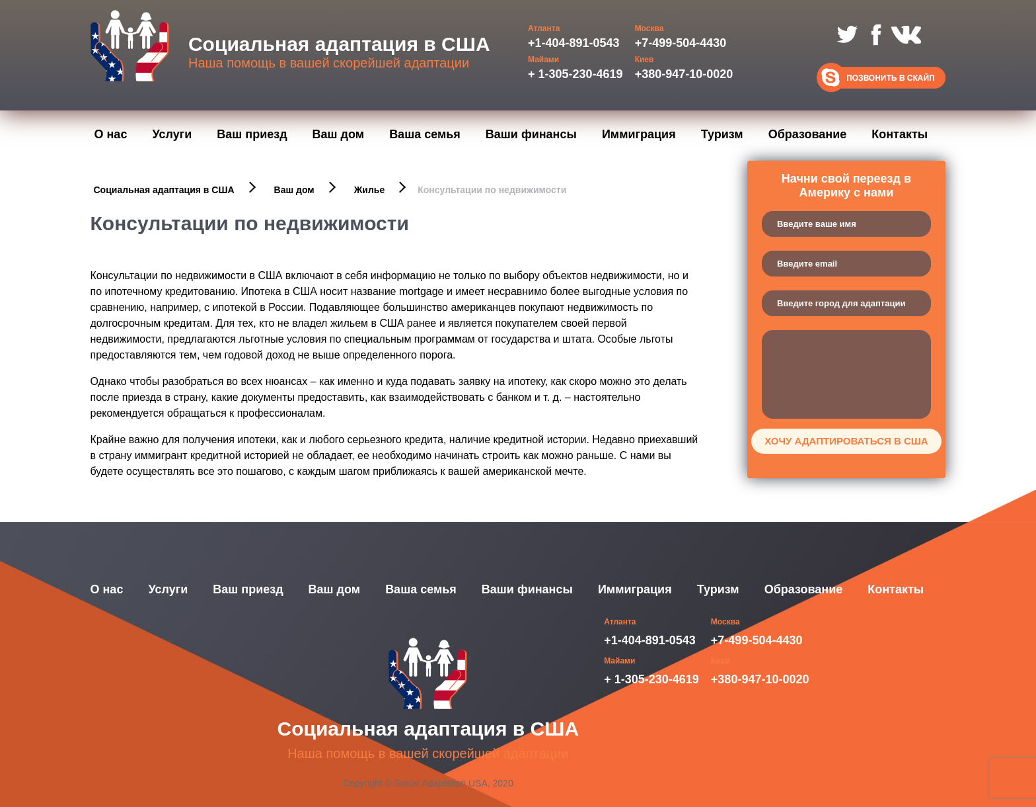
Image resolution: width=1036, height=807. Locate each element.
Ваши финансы (531, 134)
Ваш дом (339, 134)
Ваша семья (425, 134)
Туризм (722, 134)
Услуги (172, 134)
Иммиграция (639, 134)
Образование (807, 134)
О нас (111, 134)
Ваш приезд (252, 134)
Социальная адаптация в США (164, 190)
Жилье (369, 190)
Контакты (899, 134)
